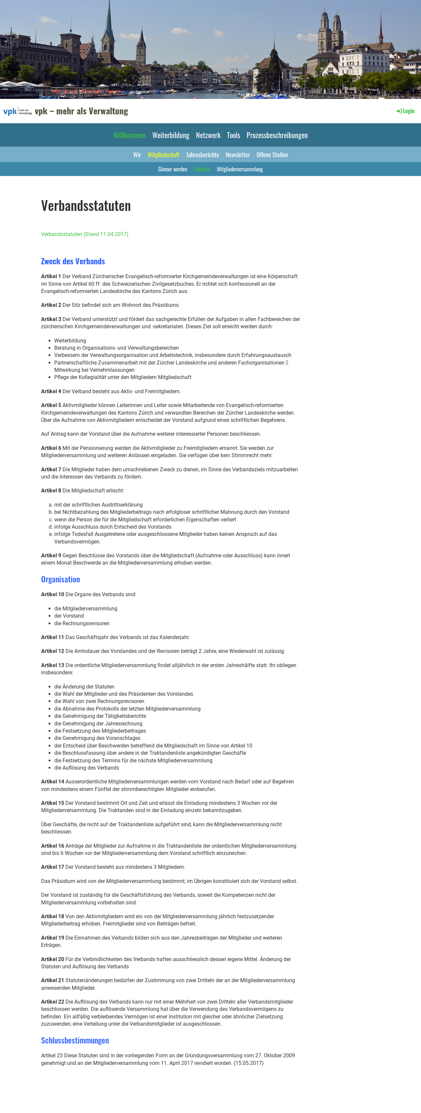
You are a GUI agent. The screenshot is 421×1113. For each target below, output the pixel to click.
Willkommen (129, 135)
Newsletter (238, 154)
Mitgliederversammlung (240, 169)
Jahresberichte (202, 154)
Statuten (202, 169)
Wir (137, 154)
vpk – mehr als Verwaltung (81, 111)
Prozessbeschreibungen (277, 135)
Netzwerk (208, 135)
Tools (233, 135)
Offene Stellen (272, 154)
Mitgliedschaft (164, 154)
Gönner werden (172, 169)
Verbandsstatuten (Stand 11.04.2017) (85, 234)
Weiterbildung (170, 135)
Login (405, 111)
